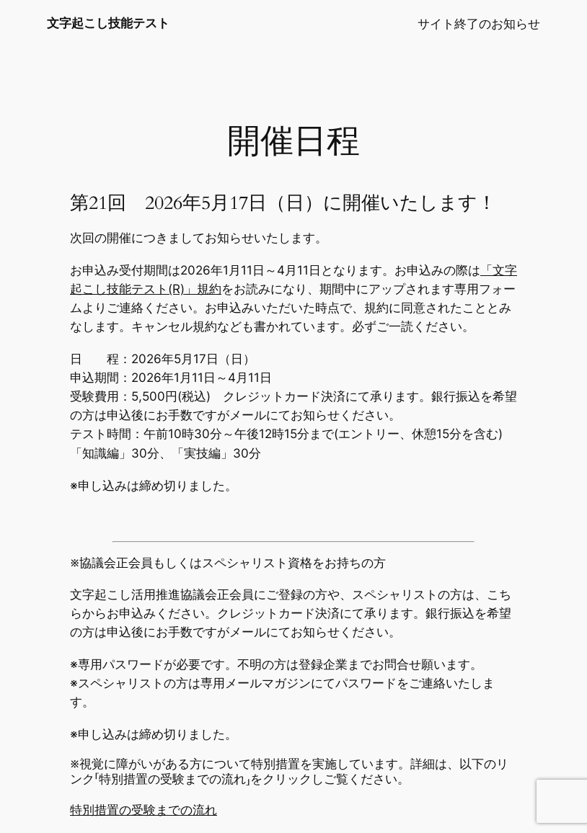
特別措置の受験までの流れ (143, 810)
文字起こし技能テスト (108, 23)
